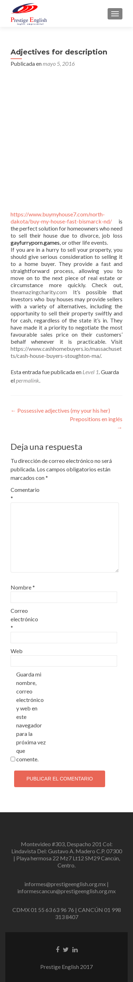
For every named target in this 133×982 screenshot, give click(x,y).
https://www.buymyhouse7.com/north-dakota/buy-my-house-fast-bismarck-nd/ (61, 218)
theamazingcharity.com (39, 292)
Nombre (23, 587)
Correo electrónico (24, 619)
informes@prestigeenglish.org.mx (65, 884)
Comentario (25, 493)
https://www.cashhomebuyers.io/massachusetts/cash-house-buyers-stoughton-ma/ (66, 352)
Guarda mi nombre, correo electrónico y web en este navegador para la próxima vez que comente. (31, 716)
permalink (27, 380)
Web (17, 650)
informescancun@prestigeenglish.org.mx (66, 891)
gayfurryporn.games (35, 242)
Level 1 (91, 371)
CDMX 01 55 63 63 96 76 (43, 909)
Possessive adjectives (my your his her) (60, 410)
